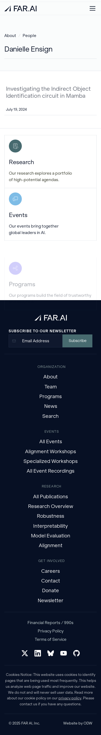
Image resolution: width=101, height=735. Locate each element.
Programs (50, 396)
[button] (92, 8)
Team (50, 386)
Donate (50, 590)
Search (50, 416)
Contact (50, 581)
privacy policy (69, 698)
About (10, 35)
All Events (50, 441)
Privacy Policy (51, 631)
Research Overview (50, 506)
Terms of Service (51, 639)
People (29, 35)
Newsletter (50, 600)
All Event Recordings (50, 471)
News (50, 406)
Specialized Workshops (50, 461)
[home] (20, 8)
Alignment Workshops (50, 451)
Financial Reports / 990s (50, 622)
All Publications (50, 496)
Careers (50, 571)
